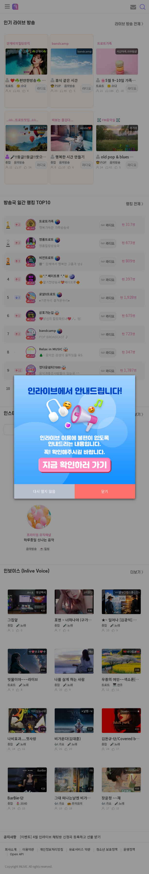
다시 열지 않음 (44, 491)
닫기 (104, 491)
